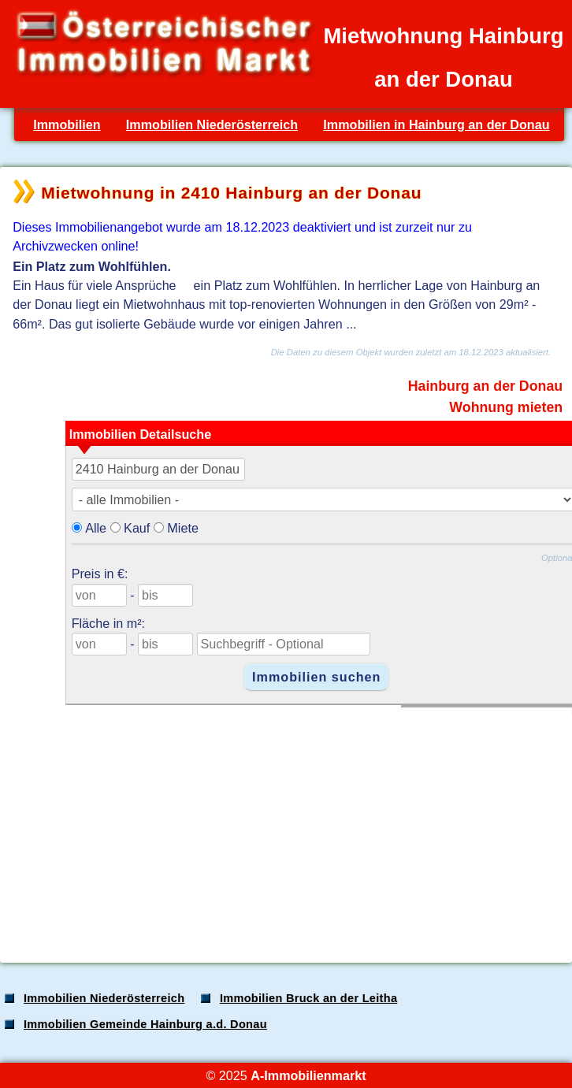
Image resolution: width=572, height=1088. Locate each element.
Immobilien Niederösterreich (212, 124)
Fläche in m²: (108, 623)
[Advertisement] (284, 826)
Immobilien (66, 124)
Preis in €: (100, 573)
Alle (95, 528)
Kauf (137, 528)
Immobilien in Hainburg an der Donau (436, 124)
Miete (183, 528)
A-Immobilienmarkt (308, 1075)
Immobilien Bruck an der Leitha (308, 998)
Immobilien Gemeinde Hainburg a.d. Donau (145, 1024)
